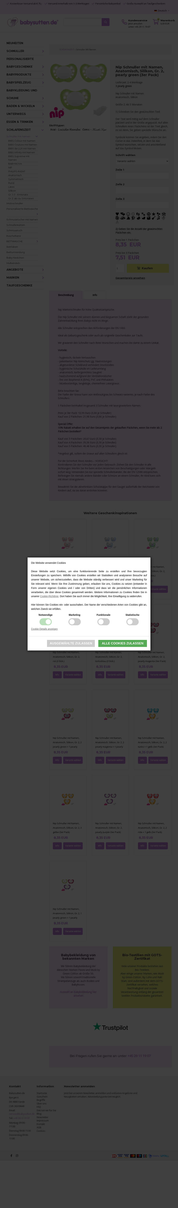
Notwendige (45, 614)
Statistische (132, 614)
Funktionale (103, 614)
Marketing (74, 614)
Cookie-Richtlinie (49, 596)
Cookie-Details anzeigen (44, 629)
